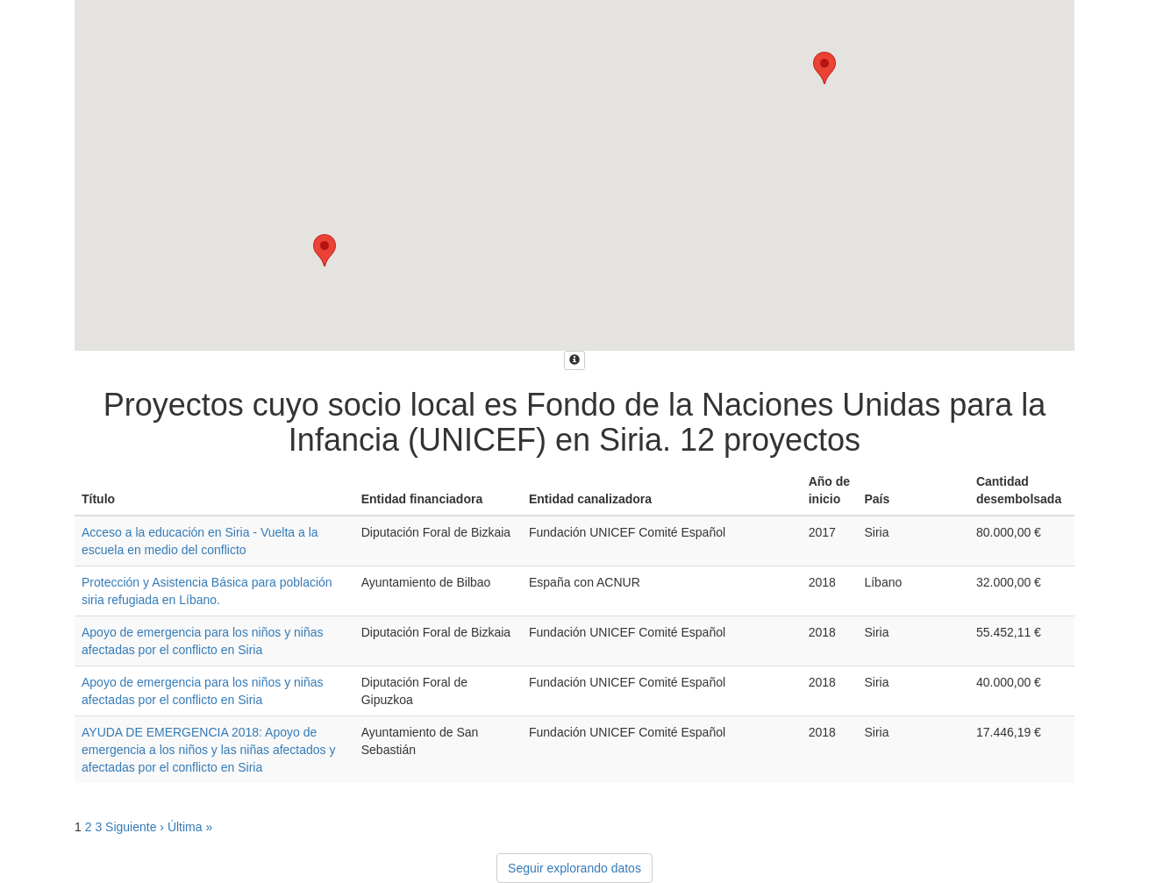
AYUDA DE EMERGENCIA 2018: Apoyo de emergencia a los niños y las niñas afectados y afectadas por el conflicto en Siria (209, 749)
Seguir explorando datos (574, 868)
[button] (824, 68)
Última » (190, 827)
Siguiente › (134, 827)
